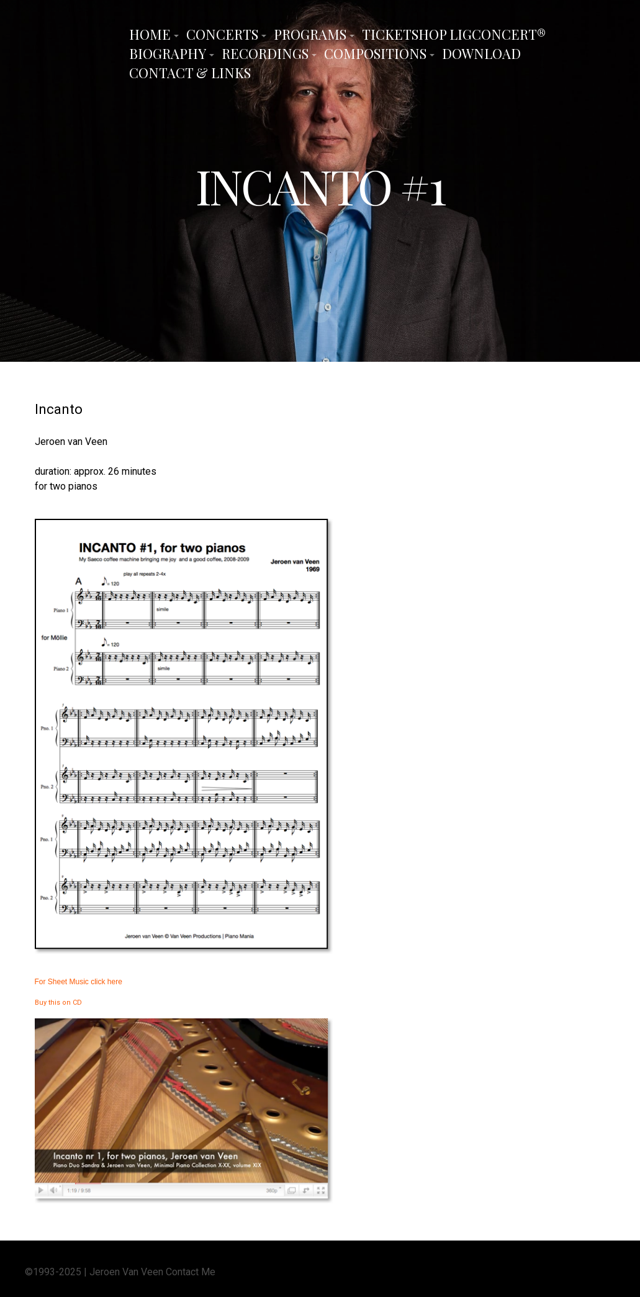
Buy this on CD (58, 1002)
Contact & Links (190, 72)
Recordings (265, 53)
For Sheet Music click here (78, 981)
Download (481, 53)
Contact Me (190, 1271)
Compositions (375, 53)
